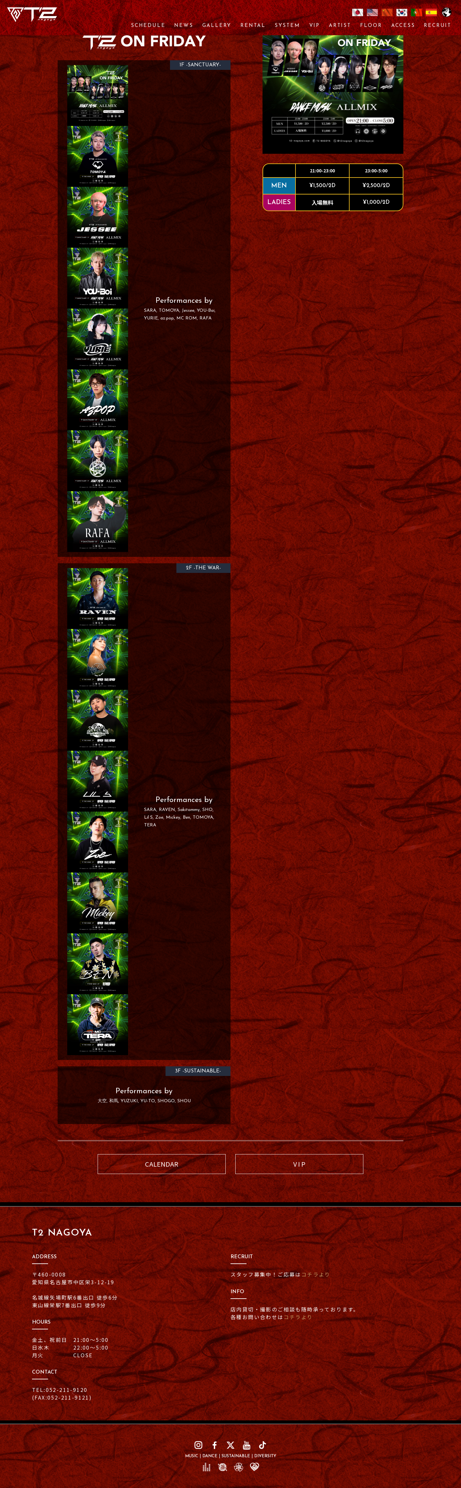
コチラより (316, 1274)
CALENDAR (161, 1164)
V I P (299, 1164)
